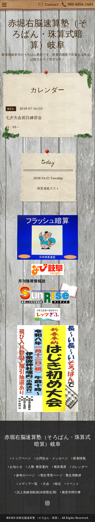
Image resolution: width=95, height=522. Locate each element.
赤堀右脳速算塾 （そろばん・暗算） (38, 517)
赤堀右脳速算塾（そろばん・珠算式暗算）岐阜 (47, 34)
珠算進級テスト (48, 188)
